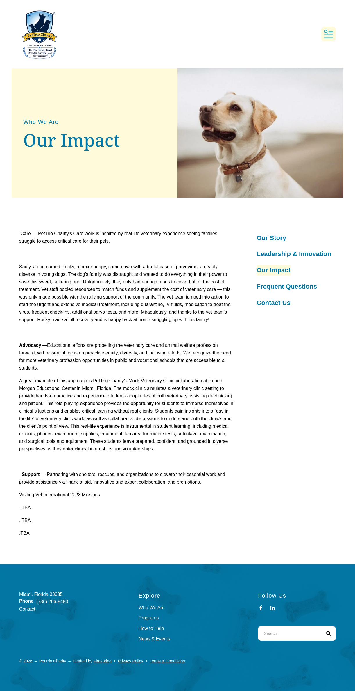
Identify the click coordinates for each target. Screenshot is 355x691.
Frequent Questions (287, 286)
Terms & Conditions (167, 661)
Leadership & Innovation (294, 253)
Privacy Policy (130, 661)
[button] (328, 34)
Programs (149, 617)
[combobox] (289, 633)
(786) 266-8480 (52, 601)
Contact (27, 609)
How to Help (151, 628)
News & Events (154, 638)
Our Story (271, 237)
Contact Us (274, 302)
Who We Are (152, 607)
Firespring (103, 661)
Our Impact (274, 270)
